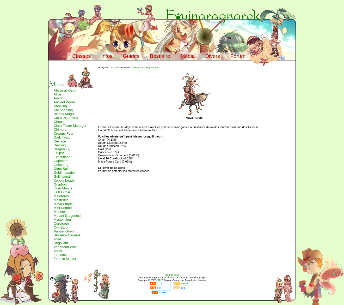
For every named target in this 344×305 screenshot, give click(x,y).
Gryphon (60, 184)
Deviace (60, 141)
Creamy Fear (63, 133)
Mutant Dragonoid (67, 216)
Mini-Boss (138, 67)
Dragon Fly (62, 149)
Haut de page (172, 275)
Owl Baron (62, 227)
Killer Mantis (63, 188)
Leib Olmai (62, 192)
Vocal (58, 251)
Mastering (61, 200)
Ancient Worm (64, 102)
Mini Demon (63, 208)
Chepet (59, 122)
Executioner (63, 157)
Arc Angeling (63, 110)
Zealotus (60, 255)
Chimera (60, 129)
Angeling (60, 106)
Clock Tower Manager (70, 126)
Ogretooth (61, 223)
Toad (57, 239)
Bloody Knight (64, 114)
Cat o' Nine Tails (66, 118)
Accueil (115, 67)
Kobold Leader (65, 180)
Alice (57, 94)
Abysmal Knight (65, 90)
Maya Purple (63, 204)
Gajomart (60, 161)
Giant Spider (63, 169)
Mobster (60, 212)
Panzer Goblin (64, 231)
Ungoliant (61, 243)
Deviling (60, 145)
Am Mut (59, 98)
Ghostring (61, 165)
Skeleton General (67, 235)
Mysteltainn (62, 220)
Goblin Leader (64, 173)
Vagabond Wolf (65, 247)
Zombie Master (65, 259)
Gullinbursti (62, 176)
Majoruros (61, 196)
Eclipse (59, 153)
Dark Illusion (63, 137)
